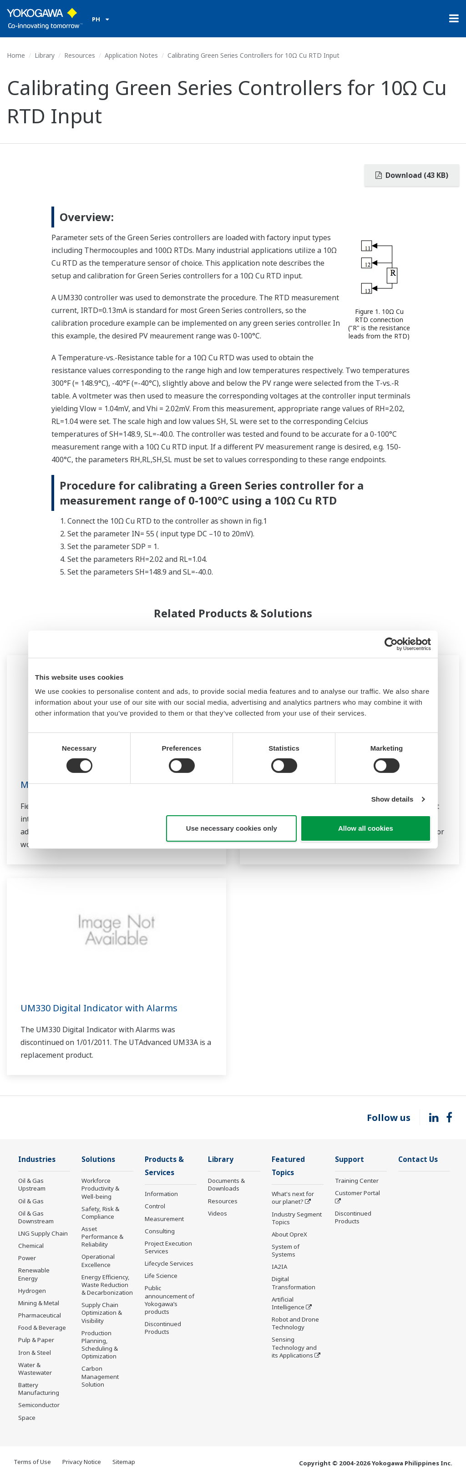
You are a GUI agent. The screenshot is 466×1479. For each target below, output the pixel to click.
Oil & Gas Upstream (32, 1184)
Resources (79, 55)
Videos (217, 1213)
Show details (392, 799)
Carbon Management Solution (100, 1376)
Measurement (164, 1219)
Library (45, 55)
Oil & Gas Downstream (36, 1217)
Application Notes (131, 55)
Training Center (357, 1180)
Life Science (161, 1276)
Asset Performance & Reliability (102, 1236)
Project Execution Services (168, 1247)
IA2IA (279, 1266)
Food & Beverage (42, 1327)
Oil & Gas (31, 1201)
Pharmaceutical (39, 1315)
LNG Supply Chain (43, 1233)
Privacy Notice (81, 1462)
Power (27, 1258)
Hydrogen (32, 1291)
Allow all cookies (365, 828)
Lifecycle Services (169, 1263)
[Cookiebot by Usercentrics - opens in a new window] (391, 644)
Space (26, 1417)
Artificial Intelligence (288, 1303)
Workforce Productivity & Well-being (100, 1188)
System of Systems (285, 1250)
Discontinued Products (163, 1328)
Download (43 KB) (411, 175)
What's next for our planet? (293, 1198)
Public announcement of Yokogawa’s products (169, 1299)
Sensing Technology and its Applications (294, 1347)
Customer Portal (357, 1193)
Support (349, 1159)
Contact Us (418, 1159)
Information (161, 1194)
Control (155, 1206)
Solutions (98, 1159)
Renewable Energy (34, 1274)
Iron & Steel (34, 1352)
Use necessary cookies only (231, 828)
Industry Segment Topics (297, 1218)
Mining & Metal (38, 1303)
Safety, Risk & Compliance (100, 1213)
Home (16, 55)
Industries (37, 1159)
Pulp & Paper (36, 1340)
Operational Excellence (98, 1260)
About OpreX (289, 1234)
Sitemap (123, 1462)
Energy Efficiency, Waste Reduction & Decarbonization (107, 1285)
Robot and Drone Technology (295, 1323)
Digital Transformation (293, 1283)
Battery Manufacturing (38, 1389)
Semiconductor (39, 1405)
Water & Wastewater (35, 1369)
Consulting (160, 1231)
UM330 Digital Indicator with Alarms (98, 1008)
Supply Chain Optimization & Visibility (101, 1312)
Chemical (31, 1246)
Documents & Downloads (226, 1184)
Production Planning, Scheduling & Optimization (99, 1344)
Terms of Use (32, 1462)
